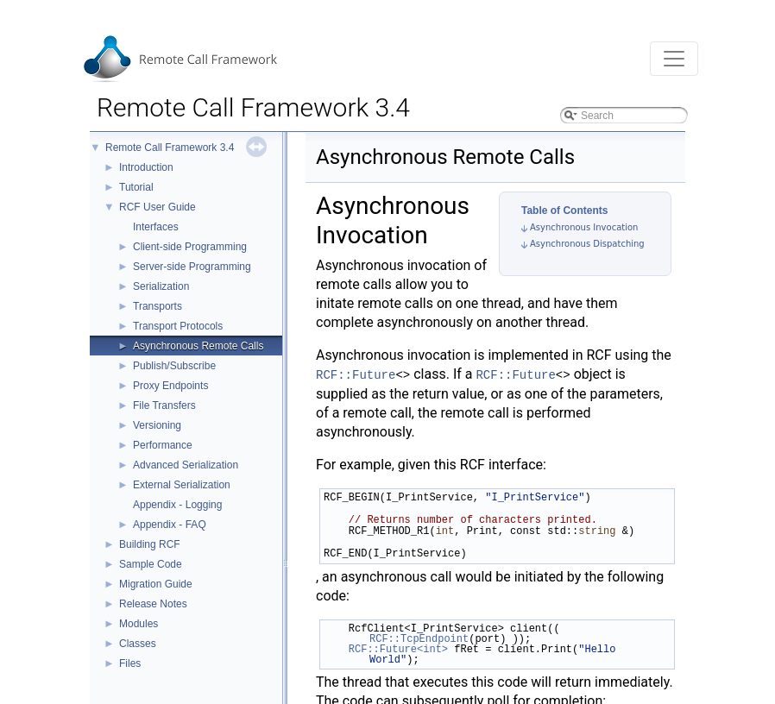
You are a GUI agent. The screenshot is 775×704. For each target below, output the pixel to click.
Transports (157, 306)
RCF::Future (355, 375)
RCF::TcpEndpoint (419, 639)
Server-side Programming (192, 267)
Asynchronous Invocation (584, 227)
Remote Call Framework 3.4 (169, 147)
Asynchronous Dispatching (587, 243)
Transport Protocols (178, 326)
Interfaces (156, 227)
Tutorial (136, 187)
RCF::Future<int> (398, 649)
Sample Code (150, 564)
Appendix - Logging (177, 505)
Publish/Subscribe (174, 366)
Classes (137, 644)
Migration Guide (155, 584)
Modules (138, 624)
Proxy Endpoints (170, 386)
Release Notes (153, 604)
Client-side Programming (190, 247)
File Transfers (164, 405)
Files (130, 663)
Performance (162, 445)
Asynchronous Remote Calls (198, 346)
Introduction (146, 167)
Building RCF (149, 544)
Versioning (157, 425)
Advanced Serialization (185, 465)
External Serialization (181, 485)
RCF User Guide (157, 207)
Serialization (161, 286)
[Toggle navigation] (674, 58)
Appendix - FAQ (169, 525)
